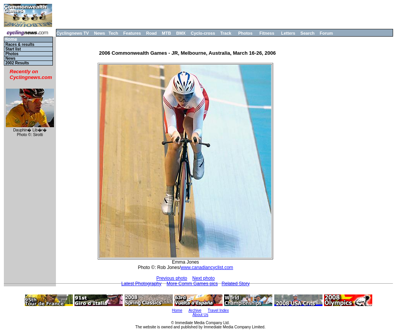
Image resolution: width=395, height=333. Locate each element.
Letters (288, 33)
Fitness (266, 33)
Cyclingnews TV (72, 33)
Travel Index (218, 310)
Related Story (236, 283)
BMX (181, 33)
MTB (166, 33)
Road (151, 33)
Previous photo (171, 278)
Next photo (203, 278)
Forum (326, 33)
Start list (13, 49)
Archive (195, 310)
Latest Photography (141, 283)
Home (10, 39)
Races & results (19, 44)
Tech (113, 33)
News (99, 33)
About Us (200, 315)
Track (225, 33)
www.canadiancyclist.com (207, 267)
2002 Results (17, 63)
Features (132, 33)
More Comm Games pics (192, 283)
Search (307, 33)
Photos (245, 33)
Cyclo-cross (203, 33)
